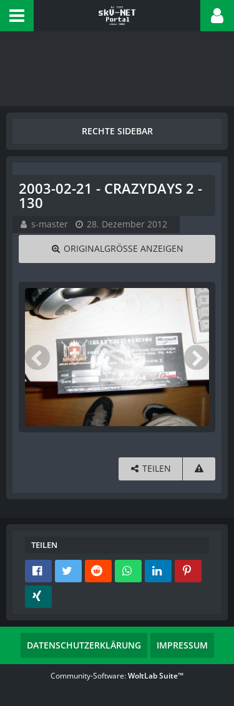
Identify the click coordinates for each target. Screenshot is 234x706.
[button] (17, 15)
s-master (49, 224)
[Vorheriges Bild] (37, 357)
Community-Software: (117, 675)
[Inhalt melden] (199, 468)
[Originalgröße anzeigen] (117, 249)
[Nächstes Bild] (196, 357)
